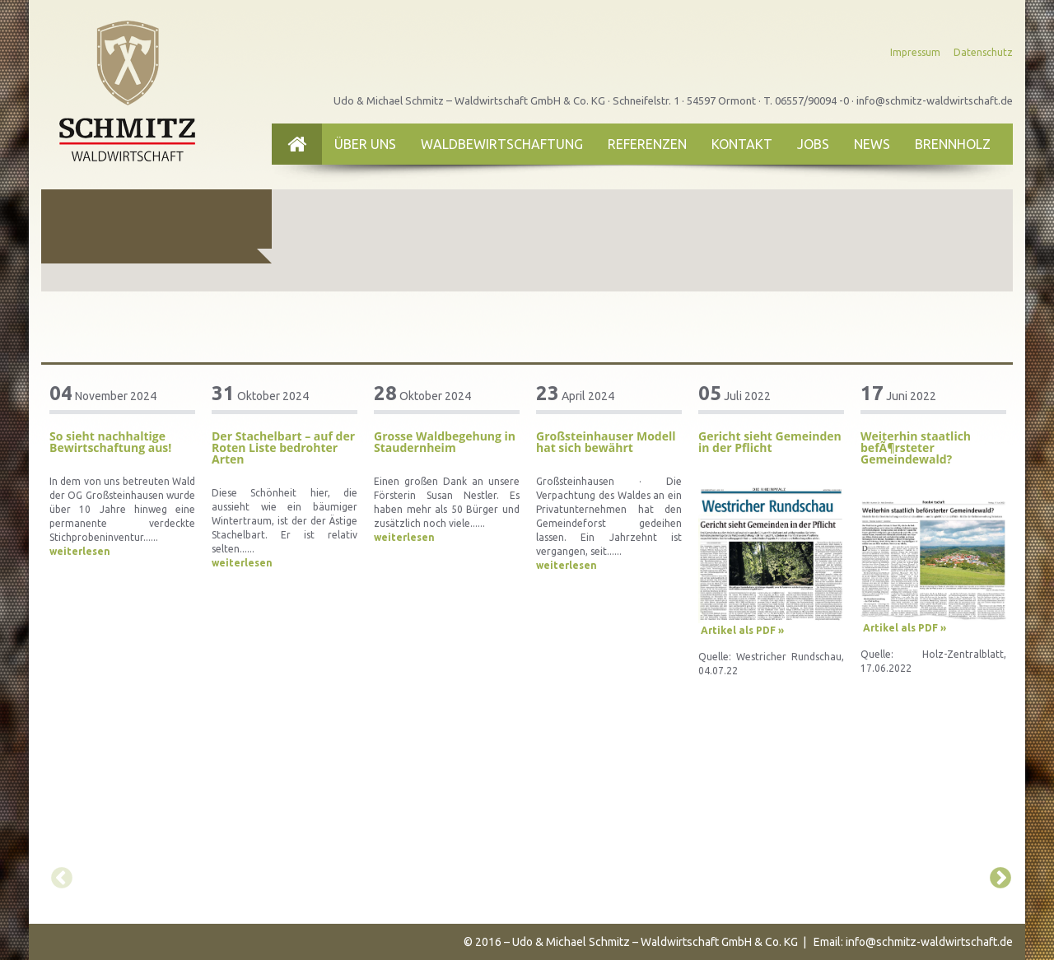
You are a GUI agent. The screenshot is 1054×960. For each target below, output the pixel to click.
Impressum (915, 52)
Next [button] (996, 874)
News (872, 144)
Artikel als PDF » (742, 630)
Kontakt (741, 144)
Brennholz (953, 144)
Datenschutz (983, 52)
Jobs (813, 144)
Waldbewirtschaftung (502, 144)
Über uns (365, 144)
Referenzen (647, 144)
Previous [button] (57, 874)
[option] (122, 471)
